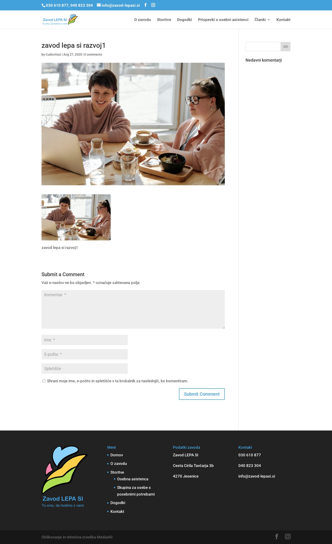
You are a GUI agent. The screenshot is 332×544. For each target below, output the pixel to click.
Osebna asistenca (132, 479)
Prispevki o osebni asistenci (223, 20)
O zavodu (142, 20)
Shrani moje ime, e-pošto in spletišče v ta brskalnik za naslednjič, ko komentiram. (117, 381)
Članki (260, 20)
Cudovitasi (53, 54)
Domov (116, 455)
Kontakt (283, 20)
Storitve (164, 20)
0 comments (93, 54)
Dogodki (184, 20)
